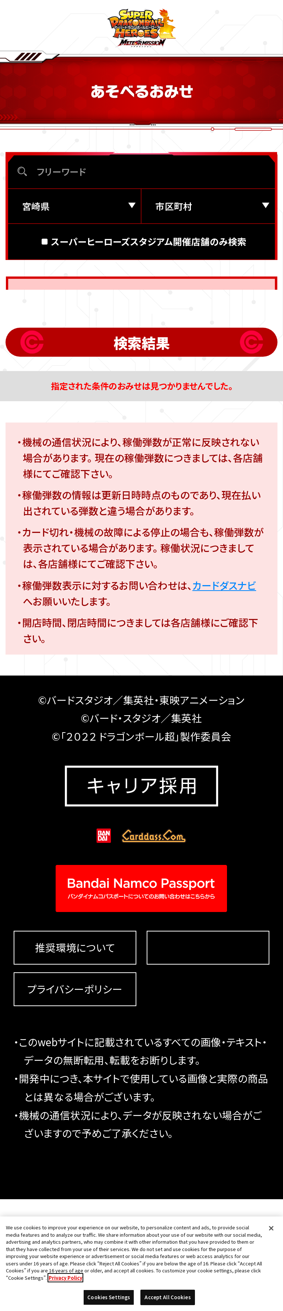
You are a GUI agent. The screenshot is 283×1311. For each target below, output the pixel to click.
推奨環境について (75, 1059)
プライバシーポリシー (74, 1101)
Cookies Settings (208, 1059)
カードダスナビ (224, 629)
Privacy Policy (65, 1283)
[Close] (271, 1234)
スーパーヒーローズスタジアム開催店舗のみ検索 (149, 285)
